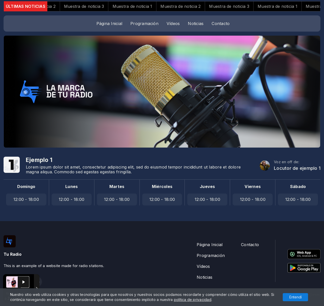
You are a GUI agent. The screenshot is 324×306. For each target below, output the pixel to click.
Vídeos (173, 23)
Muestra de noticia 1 (137, 6)
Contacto (221, 23)
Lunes (71, 186)
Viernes (253, 186)
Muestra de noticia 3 (89, 6)
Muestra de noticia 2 (186, 6)
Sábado (298, 186)
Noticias (196, 23)
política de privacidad (192, 299)
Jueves (207, 186)
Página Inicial (109, 23)
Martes (116, 186)
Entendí (295, 297)
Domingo (26, 186)
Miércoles (162, 186)
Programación (144, 23)
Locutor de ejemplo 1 (297, 168)
